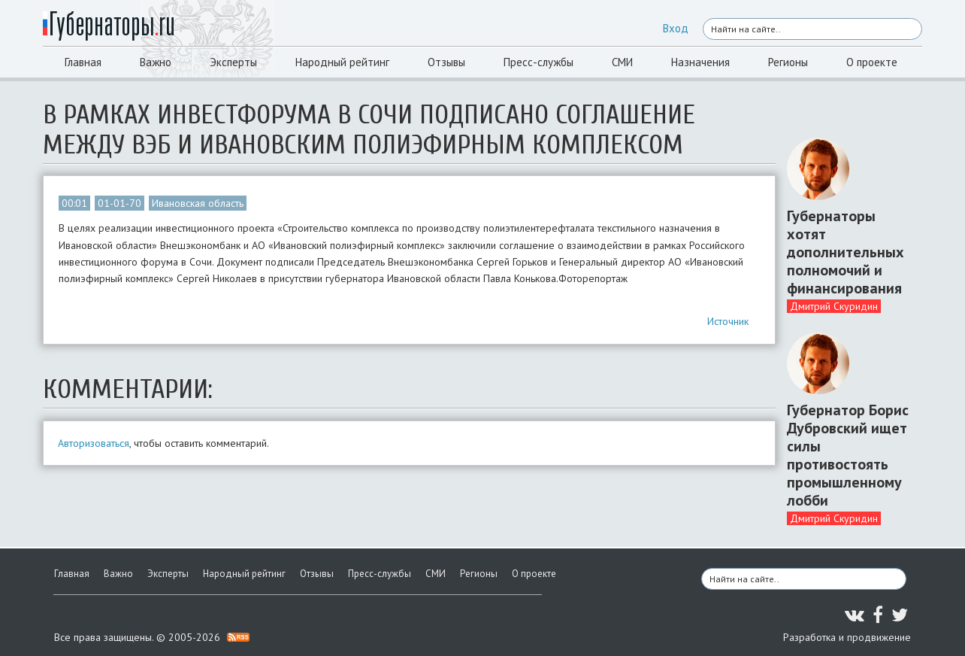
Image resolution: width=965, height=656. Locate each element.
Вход (675, 28)
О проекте (871, 62)
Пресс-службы (538, 62)
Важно (155, 62)
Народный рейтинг (342, 62)
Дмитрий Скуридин (834, 306)
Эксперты (233, 62)
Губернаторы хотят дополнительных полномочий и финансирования (845, 252)
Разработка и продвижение (847, 637)
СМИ (622, 62)
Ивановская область (198, 203)
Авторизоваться (93, 443)
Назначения (700, 62)
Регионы (788, 62)
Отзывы (446, 62)
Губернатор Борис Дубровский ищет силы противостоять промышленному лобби (848, 455)
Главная (83, 62)
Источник (728, 321)
